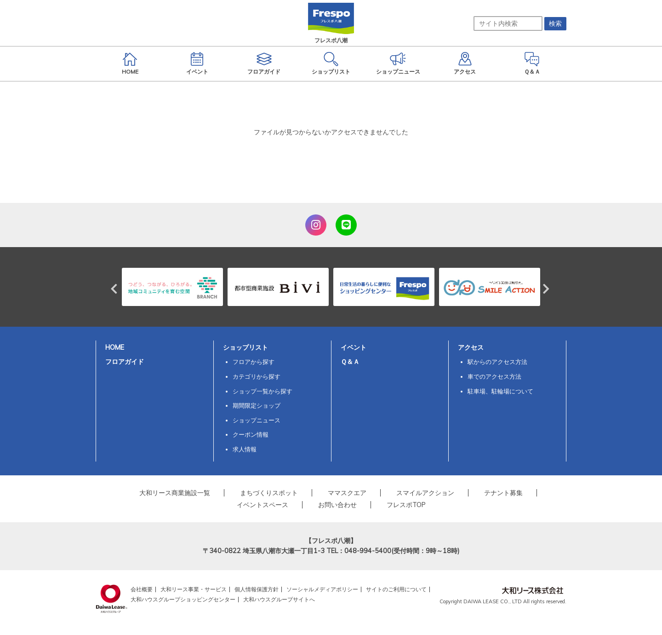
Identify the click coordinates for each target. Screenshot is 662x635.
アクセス (471, 347)
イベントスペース (262, 505)
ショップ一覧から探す (262, 391)
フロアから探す (253, 361)
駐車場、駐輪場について (500, 391)
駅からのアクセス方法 (497, 361)
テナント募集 (503, 493)
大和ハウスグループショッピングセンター (183, 599)
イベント (353, 347)
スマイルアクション (425, 493)
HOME (114, 347)
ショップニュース (256, 420)
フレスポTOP (406, 505)
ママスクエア (347, 493)
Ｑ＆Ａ (350, 362)
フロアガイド (124, 362)
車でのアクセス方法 (494, 376)
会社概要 (142, 589)
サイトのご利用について (396, 589)
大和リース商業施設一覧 (174, 493)
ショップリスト (245, 347)
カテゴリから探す (256, 376)
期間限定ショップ (256, 405)
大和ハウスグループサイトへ (279, 599)
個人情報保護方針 (256, 589)
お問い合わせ (337, 505)
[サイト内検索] (508, 23)
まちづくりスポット (269, 493)
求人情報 (245, 449)
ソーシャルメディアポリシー (322, 589)
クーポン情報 (250, 434)
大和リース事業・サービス (193, 589)
